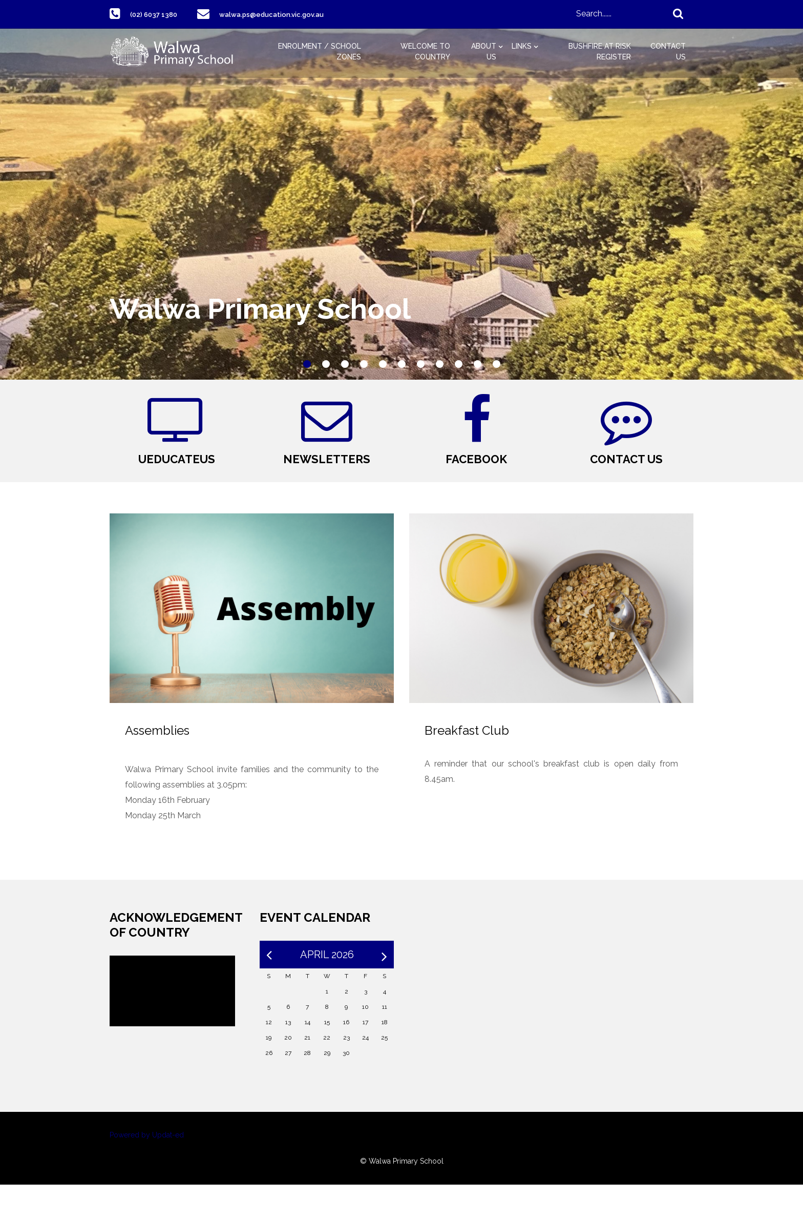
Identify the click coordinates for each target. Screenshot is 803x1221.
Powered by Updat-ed (147, 1171)
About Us (483, 51)
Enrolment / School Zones (319, 51)
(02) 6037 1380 (158, 14)
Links (522, 46)
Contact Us (668, 51)
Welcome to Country (425, 51)
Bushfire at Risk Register (599, 51)
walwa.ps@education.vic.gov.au (288, 14)
